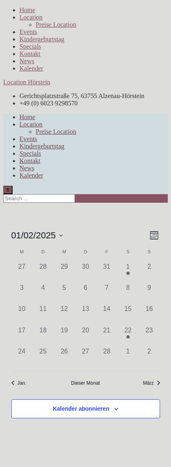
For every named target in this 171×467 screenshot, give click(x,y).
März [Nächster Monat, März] (151, 383)
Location (31, 17)
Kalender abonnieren (81, 408)
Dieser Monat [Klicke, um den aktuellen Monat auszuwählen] (85, 383)
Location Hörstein (26, 82)
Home (27, 9)
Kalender (31, 68)
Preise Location (56, 24)
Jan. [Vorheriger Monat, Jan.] (19, 383)
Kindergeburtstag (41, 39)
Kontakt (30, 53)
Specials (30, 46)
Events (28, 31)
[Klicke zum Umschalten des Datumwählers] (37, 235)
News (26, 61)
